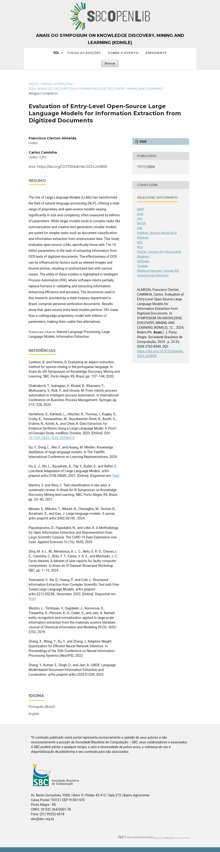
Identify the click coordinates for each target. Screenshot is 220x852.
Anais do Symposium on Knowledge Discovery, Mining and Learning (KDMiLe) (110, 39)
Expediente (156, 53)
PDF (143, 141)
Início (33, 84)
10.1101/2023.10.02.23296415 (52, 438)
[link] (115, 476)
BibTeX (141, 223)
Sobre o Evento (123, 53)
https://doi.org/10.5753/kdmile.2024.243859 (72, 166)
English (34, 714)
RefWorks (143, 261)
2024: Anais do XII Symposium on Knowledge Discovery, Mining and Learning (95, 88)
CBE (139, 228)
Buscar (110, 63)
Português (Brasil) (42, 707)
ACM (140, 214)
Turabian (142, 266)
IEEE (140, 242)
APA (139, 218)
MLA (140, 247)
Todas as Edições (84, 53)
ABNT (140, 209)
